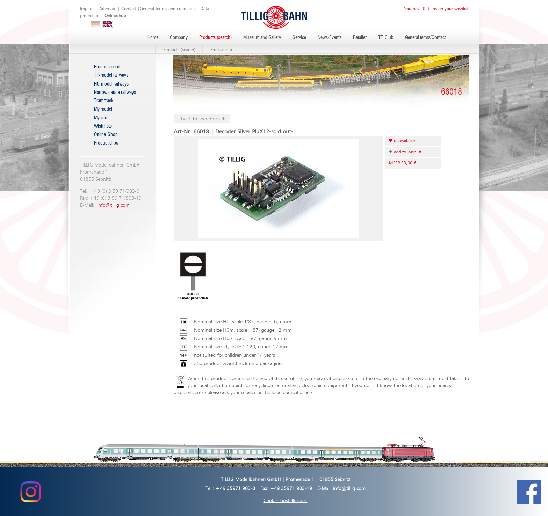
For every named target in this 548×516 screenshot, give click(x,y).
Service (299, 37)
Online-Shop (106, 134)
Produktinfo (221, 49)
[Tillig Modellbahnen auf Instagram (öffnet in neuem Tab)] (30, 491)
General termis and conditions (168, 9)
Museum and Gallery (262, 37)
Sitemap (107, 9)
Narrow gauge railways (115, 92)
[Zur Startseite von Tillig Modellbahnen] (274, 17)
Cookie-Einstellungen (286, 500)
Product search (108, 67)
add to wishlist (407, 152)
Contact (128, 9)
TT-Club (386, 37)
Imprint (87, 9)
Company (179, 37)
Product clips (106, 143)
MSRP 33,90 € (402, 163)
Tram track (103, 100)
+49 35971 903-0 (235, 488)
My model (103, 109)
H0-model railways (111, 84)
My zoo (100, 118)
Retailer (360, 37)
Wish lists (103, 126)
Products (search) (215, 37)
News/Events (329, 37)
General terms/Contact (425, 37)
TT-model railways (111, 75)
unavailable (404, 141)
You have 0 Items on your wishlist (436, 9)
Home (152, 37)
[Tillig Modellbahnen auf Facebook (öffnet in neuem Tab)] (529, 491)
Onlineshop (115, 16)
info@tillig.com (113, 205)
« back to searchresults (201, 118)
